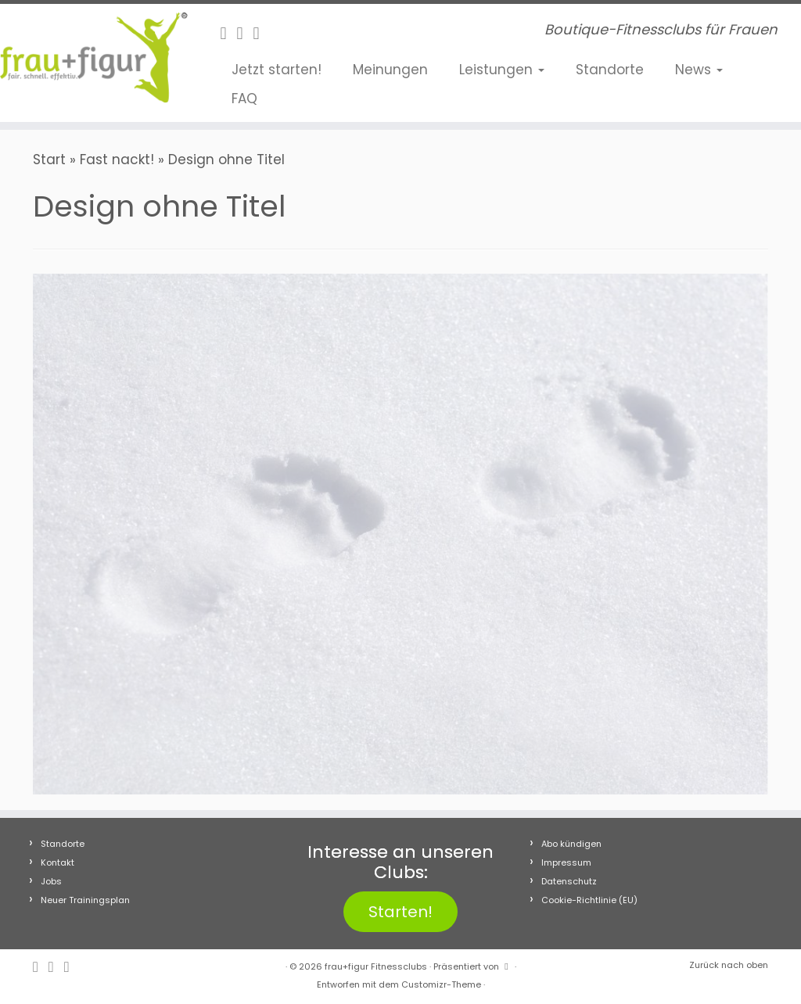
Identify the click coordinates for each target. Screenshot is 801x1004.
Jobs (51, 881)
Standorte (610, 69)
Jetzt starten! (276, 69)
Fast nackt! (117, 159)
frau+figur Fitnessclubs (376, 966)
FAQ (244, 98)
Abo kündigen (571, 843)
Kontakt (57, 862)
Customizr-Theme (441, 984)
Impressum (566, 862)
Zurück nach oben (728, 965)
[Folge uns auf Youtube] (261, 33)
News (699, 69)
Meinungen (390, 69)
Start (49, 159)
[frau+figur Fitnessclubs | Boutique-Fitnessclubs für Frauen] (94, 57)
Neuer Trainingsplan (85, 900)
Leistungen (501, 69)
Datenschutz (569, 881)
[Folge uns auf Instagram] (245, 33)
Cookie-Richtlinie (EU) (589, 900)
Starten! (400, 912)
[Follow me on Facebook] (228, 33)
